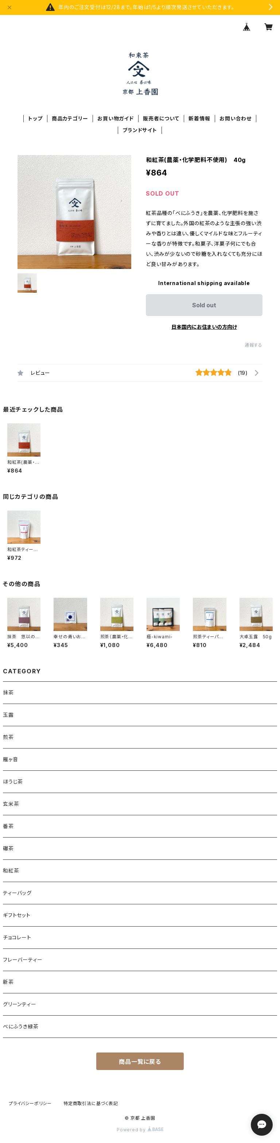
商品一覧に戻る (140, 1061)
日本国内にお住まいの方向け (204, 327)
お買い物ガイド (115, 118)
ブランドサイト (139, 130)
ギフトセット (17, 915)
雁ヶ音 (10, 759)
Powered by (140, 1129)
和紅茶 (11, 870)
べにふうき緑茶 (21, 1026)
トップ (35, 118)
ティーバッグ (17, 893)
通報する (253, 345)
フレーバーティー (22, 960)
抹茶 (8, 692)
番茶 (8, 826)
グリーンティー (19, 1004)
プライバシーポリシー (30, 1103)
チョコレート (17, 937)
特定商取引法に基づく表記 (90, 1103)
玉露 (8, 715)
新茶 (8, 982)
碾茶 (8, 848)
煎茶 (8, 737)
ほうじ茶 (13, 781)
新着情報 (199, 118)
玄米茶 (11, 804)
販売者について (161, 118)
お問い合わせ (235, 118)
